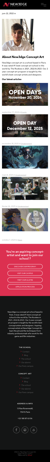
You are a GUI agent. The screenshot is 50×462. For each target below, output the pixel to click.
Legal (19, 454)
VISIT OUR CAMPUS (25, 273)
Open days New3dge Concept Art (17, 109)
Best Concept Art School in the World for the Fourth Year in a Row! (23, 235)
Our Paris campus (26, 366)
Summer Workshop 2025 (14, 172)
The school (26, 359)
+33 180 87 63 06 (25, 418)
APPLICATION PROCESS (25, 286)
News (20, 240)
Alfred (30, 455)
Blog (26, 355)
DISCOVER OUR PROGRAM (25, 266)
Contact (26, 351)
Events (24, 112)
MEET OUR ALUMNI (25, 280)
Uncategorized (26, 143)
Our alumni (26, 362)
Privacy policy (27, 454)
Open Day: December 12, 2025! (16, 140)
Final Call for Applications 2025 (16, 203)
